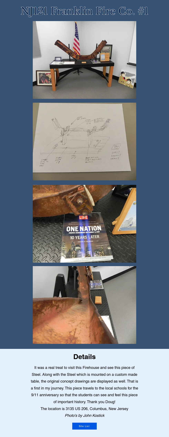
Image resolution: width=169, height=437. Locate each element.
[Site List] (84, 426)
